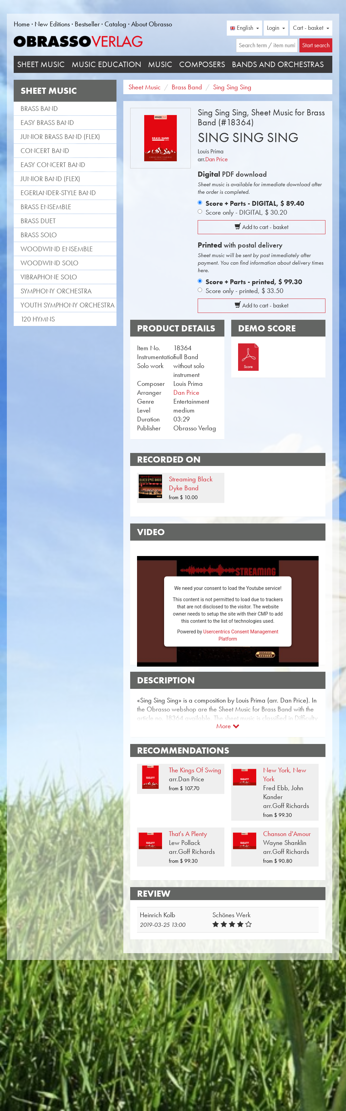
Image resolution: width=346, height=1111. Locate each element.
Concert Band (45, 151)
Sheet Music (41, 64)
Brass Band (39, 108)
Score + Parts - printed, (254, 282)
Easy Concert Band (53, 165)
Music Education (106, 64)
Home (22, 24)
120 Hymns (38, 319)
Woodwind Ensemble (57, 249)
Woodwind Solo (49, 263)
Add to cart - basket (261, 227)
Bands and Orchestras (278, 64)
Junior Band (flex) (50, 179)
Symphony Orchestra (56, 291)
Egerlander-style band (58, 193)
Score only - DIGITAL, (246, 212)
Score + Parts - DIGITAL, (255, 203)
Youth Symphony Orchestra (67, 305)
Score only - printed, (244, 291)
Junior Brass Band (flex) (60, 136)
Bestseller (87, 24)
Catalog (115, 24)
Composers (202, 64)
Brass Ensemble (46, 207)
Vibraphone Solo (49, 277)
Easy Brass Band (47, 122)
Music (160, 64)
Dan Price (216, 159)
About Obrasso (151, 24)
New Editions (52, 24)
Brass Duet (38, 221)
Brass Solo (39, 235)
